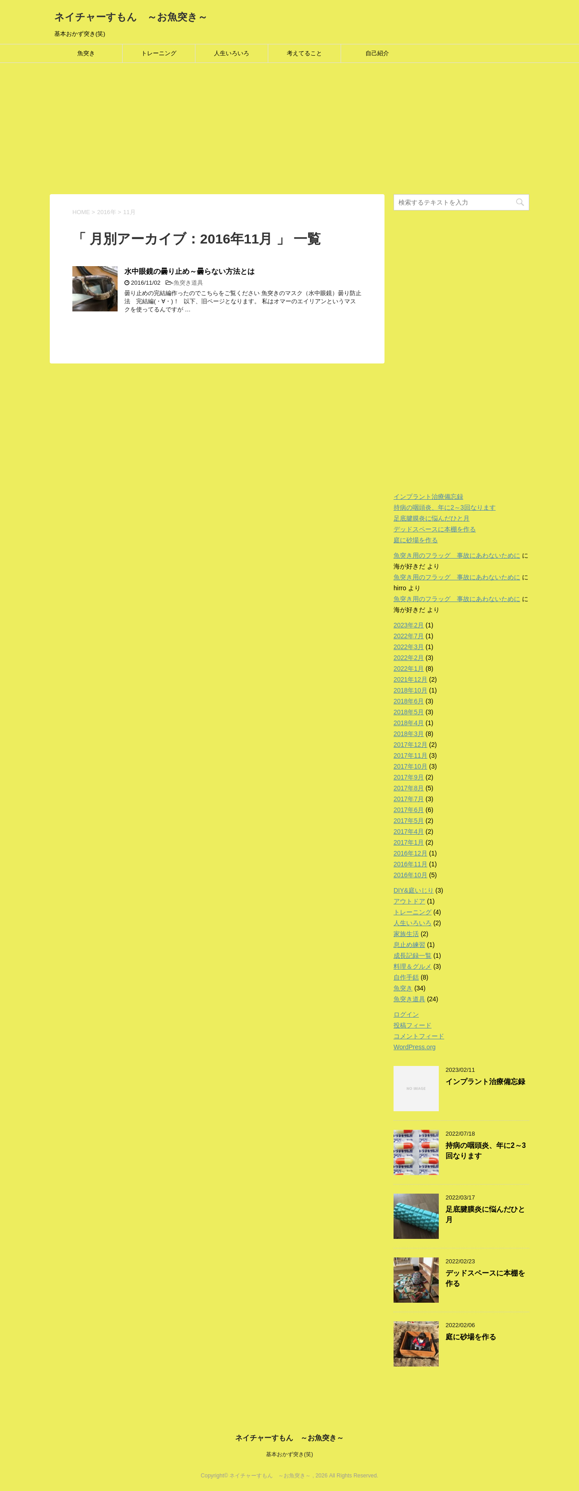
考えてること (304, 53)
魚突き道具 (188, 282)
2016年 (106, 212)
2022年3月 (409, 646)
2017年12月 (410, 744)
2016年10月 (410, 875)
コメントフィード (419, 1036)
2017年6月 (409, 809)
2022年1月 (409, 668)
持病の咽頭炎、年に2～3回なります (445, 507)
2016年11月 (410, 864)
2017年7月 (409, 799)
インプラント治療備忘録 (428, 496)
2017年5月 (409, 820)
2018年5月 (409, 712)
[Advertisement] (271, 130)
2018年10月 (410, 690)
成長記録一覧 (413, 955)
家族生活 (406, 933)
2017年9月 (409, 777)
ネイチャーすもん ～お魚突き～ (131, 17)
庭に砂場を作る (416, 540)
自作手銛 (406, 977)
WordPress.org (415, 1047)
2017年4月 (409, 831)
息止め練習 (409, 944)
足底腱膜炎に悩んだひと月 (432, 518)
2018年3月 (409, 733)
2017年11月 (410, 755)
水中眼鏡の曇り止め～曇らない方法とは (189, 271)
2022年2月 (409, 657)
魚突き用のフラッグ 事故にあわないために (457, 555)
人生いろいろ (231, 53)
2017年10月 (410, 766)
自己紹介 (377, 53)
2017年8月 (409, 788)
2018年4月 (409, 722)
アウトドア (409, 901)
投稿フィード (413, 1025)
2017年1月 (409, 842)
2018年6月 (409, 701)
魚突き (86, 53)
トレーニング (158, 53)
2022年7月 (409, 636)
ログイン (406, 1014)
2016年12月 (410, 853)
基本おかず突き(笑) (289, 1454)
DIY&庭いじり (414, 890)
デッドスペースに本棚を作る (435, 529)
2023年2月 (409, 625)
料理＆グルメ (413, 966)
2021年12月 (410, 679)
